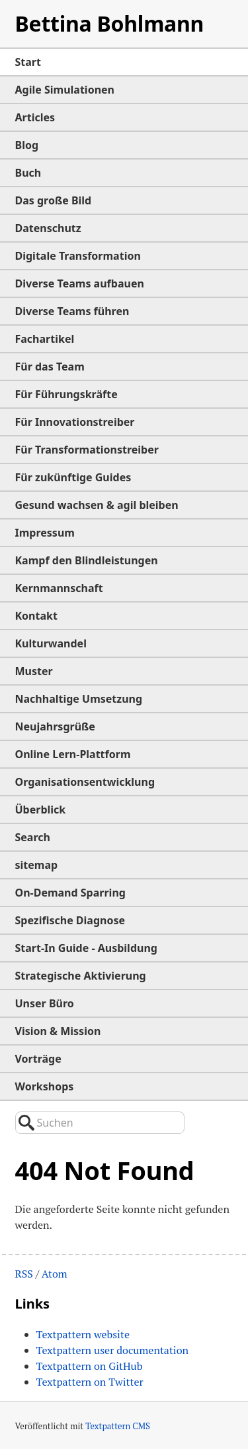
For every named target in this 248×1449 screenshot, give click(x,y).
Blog (27, 145)
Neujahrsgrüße (55, 726)
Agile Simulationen (64, 89)
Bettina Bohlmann (109, 23)
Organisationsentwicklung (85, 782)
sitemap (36, 865)
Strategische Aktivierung (80, 975)
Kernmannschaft (59, 588)
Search (32, 837)
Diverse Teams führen (72, 311)
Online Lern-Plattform (73, 754)
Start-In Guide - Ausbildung (86, 948)
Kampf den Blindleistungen (86, 560)
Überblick (40, 809)
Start (28, 62)
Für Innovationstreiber (75, 422)
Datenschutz (48, 228)
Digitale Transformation (78, 256)
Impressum (45, 532)
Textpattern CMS (117, 1426)
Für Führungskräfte (66, 394)
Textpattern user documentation (112, 1350)
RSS (24, 1273)
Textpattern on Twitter (90, 1382)
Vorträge (38, 1058)
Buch (28, 172)
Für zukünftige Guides (73, 477)
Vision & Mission (58, 1031)
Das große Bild (53, 200)
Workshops (44, 1086)
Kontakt (36, 615)
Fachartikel (45, 339)
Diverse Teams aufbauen (79, 283)
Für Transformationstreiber (87, 449)
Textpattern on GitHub (89, 1366)
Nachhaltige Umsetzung (79, 699)
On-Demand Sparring (70, 892)
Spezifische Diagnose (70, 920)
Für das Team (50, 366)
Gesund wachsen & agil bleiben (97, 505)
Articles (35, 117)
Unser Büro (44, 1003)
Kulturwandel (51, 643)
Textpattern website (83, 1334)
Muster (34, 671)
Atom (54, 1273)
